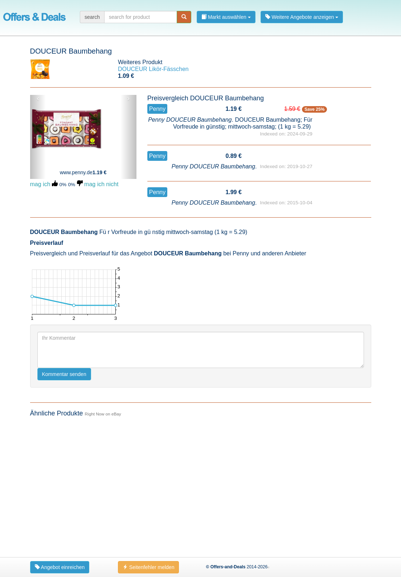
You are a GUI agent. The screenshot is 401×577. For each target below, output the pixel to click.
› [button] (128, 98)
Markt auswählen (226, 17)
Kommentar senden (64, 501)
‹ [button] (38, 98)
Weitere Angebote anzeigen (302, 17)
